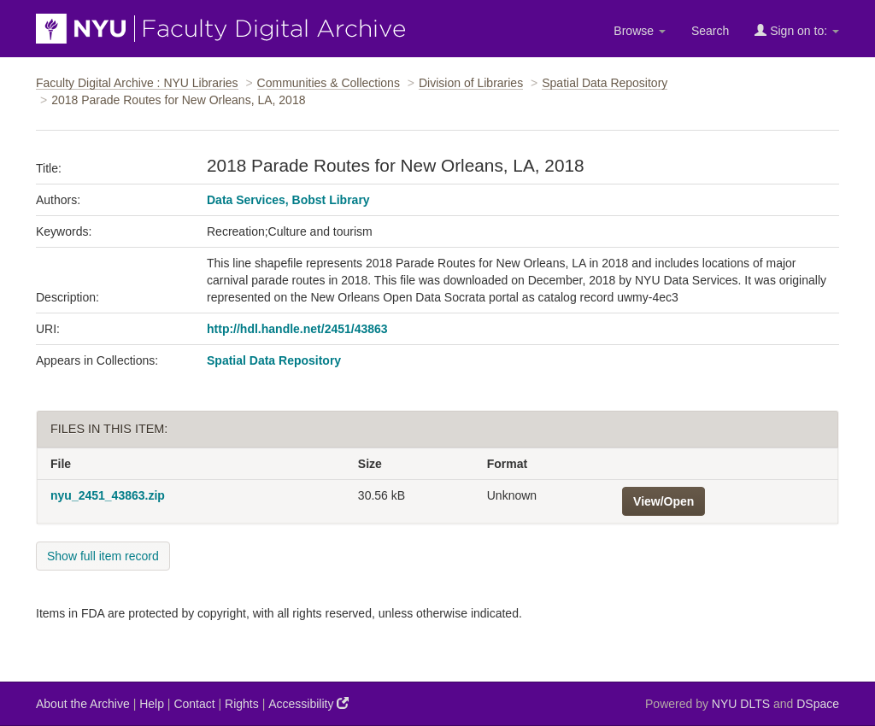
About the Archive (83, 704)
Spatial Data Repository (604, 83)
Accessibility (308, 703)
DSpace (817, 704)
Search (710, 31)
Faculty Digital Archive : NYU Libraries (137, 83)
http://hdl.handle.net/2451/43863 (297, 329)
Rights (242, 704)
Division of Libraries (471, 83)
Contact (193, 704)
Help (151, 704)
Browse (640, 31)
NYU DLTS (741, 704)
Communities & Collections (328, 83)
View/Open (663, 501)
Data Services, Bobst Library (288, 200)
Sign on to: (797, 30)
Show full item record (103, 556)
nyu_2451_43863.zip (107, 495)
